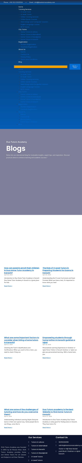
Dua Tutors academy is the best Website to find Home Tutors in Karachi (58, 412)
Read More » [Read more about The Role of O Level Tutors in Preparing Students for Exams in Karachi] (47, 286)
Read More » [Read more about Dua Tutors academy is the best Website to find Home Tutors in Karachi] (47, 427)
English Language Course (30, 24)
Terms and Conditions (29, 59)
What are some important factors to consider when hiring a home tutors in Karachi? (21, 340)
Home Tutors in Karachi (29, 39)
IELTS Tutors (25, 27)
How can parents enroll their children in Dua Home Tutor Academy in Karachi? (21, 270)
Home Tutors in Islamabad (31, 34)
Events (23, 52)
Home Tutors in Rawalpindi (31, 37)
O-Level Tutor (26, 12)
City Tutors (23, 29)
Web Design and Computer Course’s (34, 22)
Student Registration (28, 44)
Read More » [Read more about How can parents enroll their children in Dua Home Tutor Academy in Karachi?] (8, 286)
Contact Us (25, 54)
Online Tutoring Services (30, 17)
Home (21, 7)
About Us (22, 49)
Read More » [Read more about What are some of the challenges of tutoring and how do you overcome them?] (8, 427)
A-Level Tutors (26, 14)
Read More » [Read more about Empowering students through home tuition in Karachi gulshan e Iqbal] (47, 358)
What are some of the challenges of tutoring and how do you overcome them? (21, 412)
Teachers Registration (29, 47)
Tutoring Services (25, 9)
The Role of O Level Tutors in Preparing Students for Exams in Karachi (58, 270)
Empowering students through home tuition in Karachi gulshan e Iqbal (59, 340)
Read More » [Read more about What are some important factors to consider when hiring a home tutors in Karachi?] (8, 358)
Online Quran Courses (29, 19)
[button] (40, 66)
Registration (23, 42)
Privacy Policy (26, 57)
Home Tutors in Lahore (29, 32)
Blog (20, 62)
